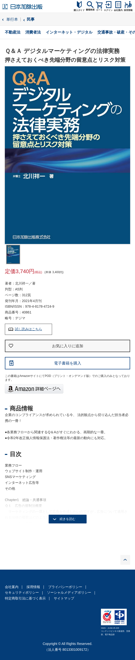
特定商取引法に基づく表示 (25, 598)
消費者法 (33, 32)
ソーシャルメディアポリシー (69, 592)
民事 (31, 19)
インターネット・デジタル (69, 32)
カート (99, 10)
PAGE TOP (125, 560)
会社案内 (11, 587)
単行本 (12, 19)
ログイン (108, 10)
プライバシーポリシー (65, 587)
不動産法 (12, 32)
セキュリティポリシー (22, 592)
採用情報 (33, 587)
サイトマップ (64, 598)
